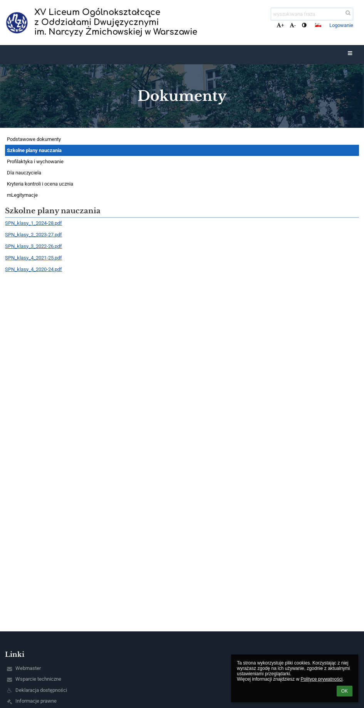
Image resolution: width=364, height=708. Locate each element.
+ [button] (280, 25)
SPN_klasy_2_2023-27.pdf (33, 235)
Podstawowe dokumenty (34, 139)
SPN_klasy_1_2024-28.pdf (33, 223)
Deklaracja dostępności (41, 690)
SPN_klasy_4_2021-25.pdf (33, 258)
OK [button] (344, 691)
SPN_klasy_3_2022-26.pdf (33, 246)
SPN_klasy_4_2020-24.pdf (33, 269)
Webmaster (28, 668)
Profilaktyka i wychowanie (35, 161)
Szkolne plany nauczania (34, 150)
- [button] (293, 25)
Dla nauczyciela (24, 173)
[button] (318, 25)
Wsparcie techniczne (38, 679)
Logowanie (341, 25)
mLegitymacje (22, 195)
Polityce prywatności (321, 679)
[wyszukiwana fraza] (312, 14)
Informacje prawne (36, 701)
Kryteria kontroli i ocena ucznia (40, 184)
